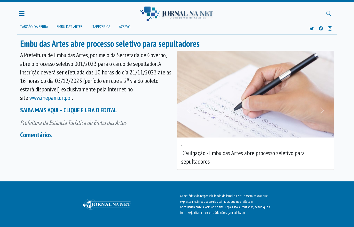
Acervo (125, 26)
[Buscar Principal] (328, 13)
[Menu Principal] (21, 13)
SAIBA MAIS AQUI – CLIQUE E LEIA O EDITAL (68, 110)
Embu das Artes (70, 26)
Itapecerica (100, 26)
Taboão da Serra (34, 26)
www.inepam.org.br (50, 98)
